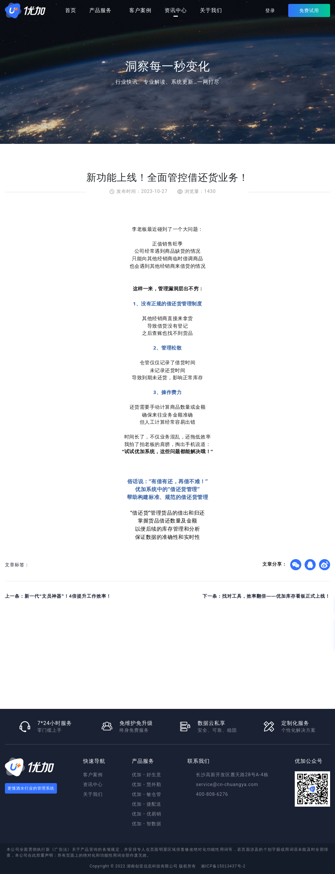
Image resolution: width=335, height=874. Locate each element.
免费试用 (309, 10)
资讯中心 (93, 784)
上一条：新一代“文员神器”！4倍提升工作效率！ (58, 596)
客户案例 (93, 774)
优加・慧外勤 (146, 784)
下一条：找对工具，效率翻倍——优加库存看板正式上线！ (266, 596)
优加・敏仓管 (146, 794)
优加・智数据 (146, 823)
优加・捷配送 (146, 804)
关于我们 (93, 794)
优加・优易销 (146, 813)
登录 (270, 10)
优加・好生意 (146, 774)
